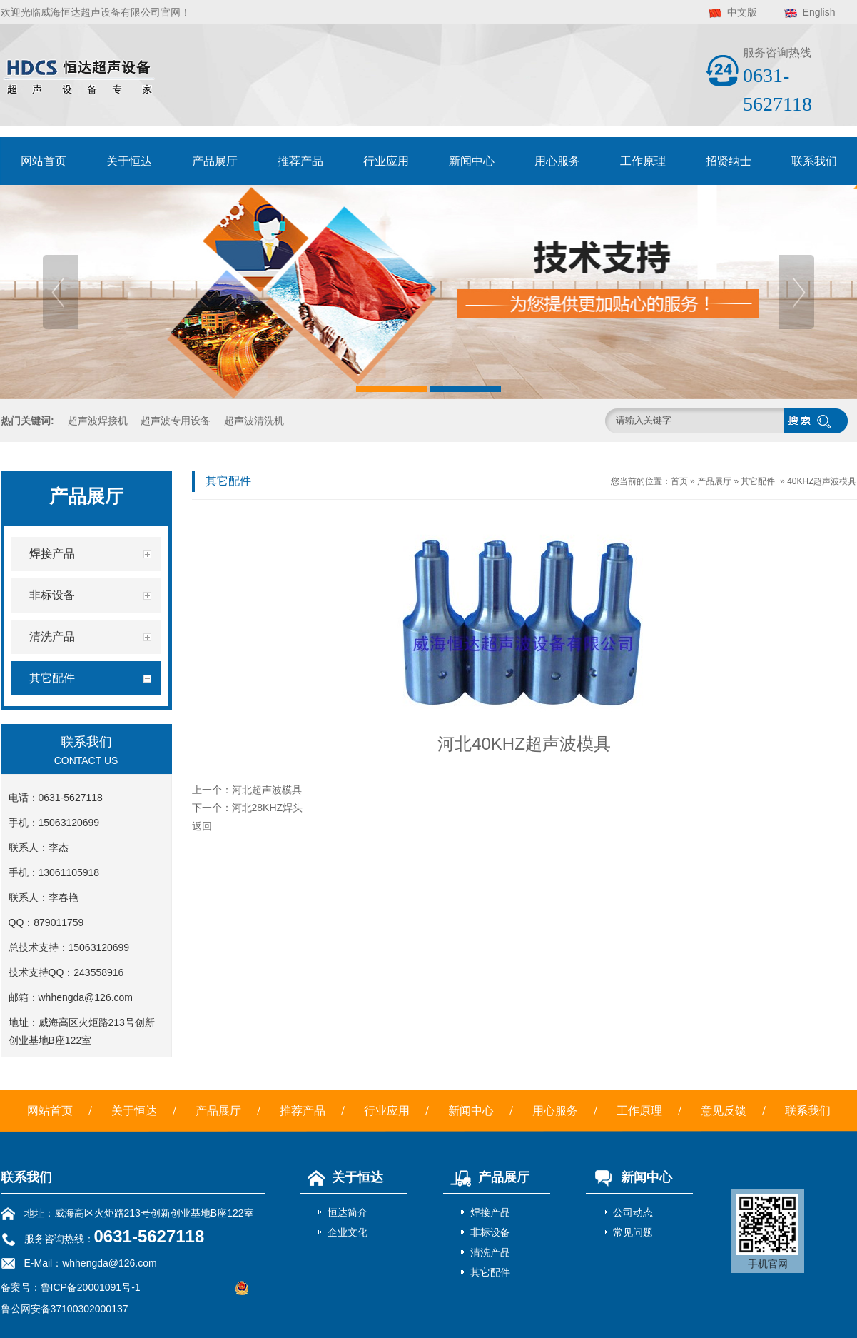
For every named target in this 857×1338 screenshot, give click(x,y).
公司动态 (633, 1212)
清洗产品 (490, 1252)
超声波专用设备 (176, 420)
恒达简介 (347, 1212)
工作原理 (643, 161)
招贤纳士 (728, 161)
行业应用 (386, 161)
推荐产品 (300, 161)
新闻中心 (472, 161)
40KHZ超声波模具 (821, 481)
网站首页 (43, 161)
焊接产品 (490, 1212)
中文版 (742, 12)
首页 (679, 481)
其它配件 (758, 481)
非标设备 (490, 1232)
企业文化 (347, 1232)
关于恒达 (129, 161)
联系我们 (814, 161)
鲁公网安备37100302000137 (64, 1308)
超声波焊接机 (98, 420)
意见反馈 (723, 1111)
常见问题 (633, 1232)
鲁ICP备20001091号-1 (91, 1287)
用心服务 (557, 161)
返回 (202, 826)
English (819, 12)
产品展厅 (215, 161)
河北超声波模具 (267, 789)
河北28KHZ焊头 (267, 807)
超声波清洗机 (254, 420)
